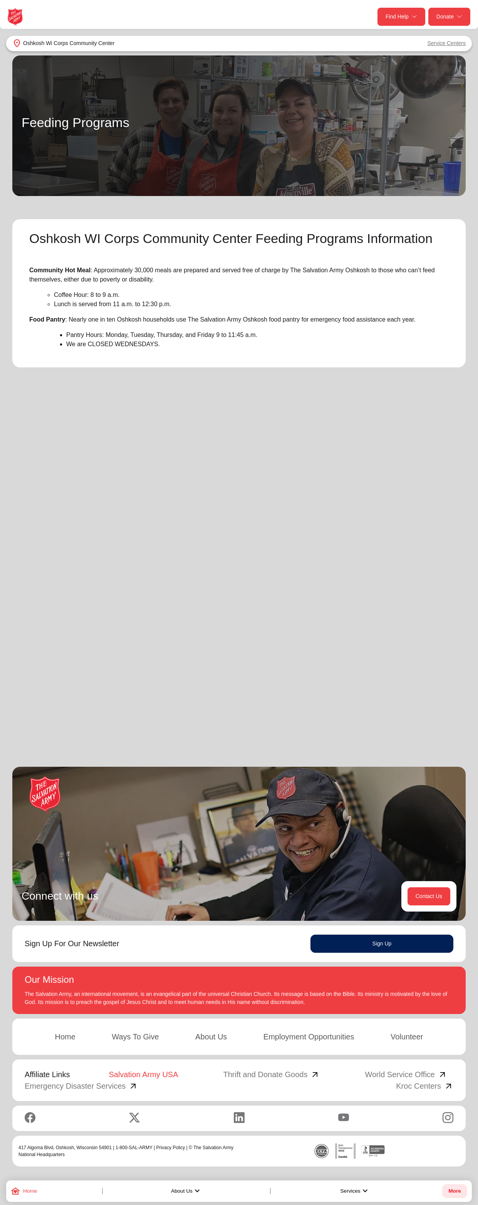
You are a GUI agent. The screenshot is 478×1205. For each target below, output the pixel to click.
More (454, 1191)
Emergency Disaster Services (81, 1087)
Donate (449, 17)
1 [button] (387, 726)
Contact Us (429, 898)
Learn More (90, 670)
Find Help (401, 17)
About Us (186, 1191)
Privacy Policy (170, 1149)
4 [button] (433, 726)
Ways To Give (135, 1038)
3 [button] (418, 726)
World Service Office (406, 1076)
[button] (362, 726)
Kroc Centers (424, 1087)
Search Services (349, 474)
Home (65, 1038)
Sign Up (382, 945)
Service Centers (446, 43)
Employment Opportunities (308, 1038)
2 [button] (402, 726)
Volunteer (407, 1038)
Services (355, 1191)
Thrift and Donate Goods (271, 1076)
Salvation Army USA (143, 1076)
